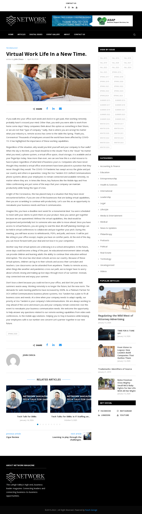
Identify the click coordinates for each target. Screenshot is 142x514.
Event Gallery (53, 34)
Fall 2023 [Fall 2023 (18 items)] (115, 67)
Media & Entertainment (111, 215)
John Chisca (18, 59)
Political (103, 246)
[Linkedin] (72, 7)
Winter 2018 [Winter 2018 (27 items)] (104, 128)
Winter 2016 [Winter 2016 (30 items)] (104, 124)
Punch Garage (91, 510)
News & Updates (108, 228)
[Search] (134, 35)
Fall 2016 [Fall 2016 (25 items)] (115, 58)
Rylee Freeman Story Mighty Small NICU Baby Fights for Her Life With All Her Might (126, 385)
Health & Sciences (108, 184)
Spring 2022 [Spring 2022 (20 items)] (118, 86)
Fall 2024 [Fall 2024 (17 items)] (127, 67)
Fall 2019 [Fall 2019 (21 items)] (103, 63)
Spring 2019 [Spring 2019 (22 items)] (104, 81)
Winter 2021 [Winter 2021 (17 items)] (119, 133)
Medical (103, 221)
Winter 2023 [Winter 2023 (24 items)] (119, 138)
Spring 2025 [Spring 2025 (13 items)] (118, 96)
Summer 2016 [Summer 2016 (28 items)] (120, 100)
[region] (94, 20)
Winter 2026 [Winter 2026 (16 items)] (104, 147)
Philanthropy (106, 234)
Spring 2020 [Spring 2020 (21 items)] (118, 81)
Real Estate (105, 252)
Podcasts (104, 240)
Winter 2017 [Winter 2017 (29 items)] (119, 124)
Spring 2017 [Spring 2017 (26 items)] (104, 77)
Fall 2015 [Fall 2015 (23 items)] (103, 58)
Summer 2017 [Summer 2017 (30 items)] (105, 105)
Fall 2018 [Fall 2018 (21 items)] (127, 58)
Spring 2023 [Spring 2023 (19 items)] (104, 91)
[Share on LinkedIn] (53, 108)
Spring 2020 (12, 334)
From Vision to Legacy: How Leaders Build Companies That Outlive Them (125, 352)
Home (10, 34)
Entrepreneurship (108, 178)
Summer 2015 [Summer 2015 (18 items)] (105, 100)
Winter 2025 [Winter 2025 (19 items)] (119, 143)
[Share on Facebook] (47, 108)
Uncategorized (107, 265)
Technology (105, 258)
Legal (102, 203)
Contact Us (71, 3)
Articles (21, 34)
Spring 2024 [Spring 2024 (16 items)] (118, 91)
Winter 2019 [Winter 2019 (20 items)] (119, 128)
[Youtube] (76, 7)
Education (104, 172)
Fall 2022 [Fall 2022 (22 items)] (103, 67)
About (67, 34)
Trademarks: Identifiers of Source (115, 369)
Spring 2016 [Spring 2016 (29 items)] (116, 72)
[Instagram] (69, 7)
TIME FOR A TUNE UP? (125, 332)
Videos (103, 271)
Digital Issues (36, 34)
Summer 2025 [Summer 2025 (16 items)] (120, 119)
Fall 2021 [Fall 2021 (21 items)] (127, 63)
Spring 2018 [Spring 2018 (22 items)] (118, 77)
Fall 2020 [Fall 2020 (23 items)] (115, 63)
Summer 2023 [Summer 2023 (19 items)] (120, 114)
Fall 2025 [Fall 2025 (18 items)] (103, 72)
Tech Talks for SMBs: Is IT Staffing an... (70, 416)
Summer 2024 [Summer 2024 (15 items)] (105, 119)
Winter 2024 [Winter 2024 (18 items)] (104, 143)
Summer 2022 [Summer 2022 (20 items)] (105, 114)
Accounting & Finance (110, 166)
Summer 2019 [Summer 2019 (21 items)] (105, 110)
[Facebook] (65, 7)
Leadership (105, 197)
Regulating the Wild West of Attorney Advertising (115, 317)
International (106, 190)
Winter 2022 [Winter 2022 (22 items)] (104, 138)
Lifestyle (104, 209)
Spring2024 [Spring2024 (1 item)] (104, 96)
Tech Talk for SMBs (26, 416)
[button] (92, 20)
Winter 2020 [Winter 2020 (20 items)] (104, 133)
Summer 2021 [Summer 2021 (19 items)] (120, 110)
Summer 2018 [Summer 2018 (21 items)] (120, 105)
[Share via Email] (60, 108)
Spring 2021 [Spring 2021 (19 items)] (104, 86)
